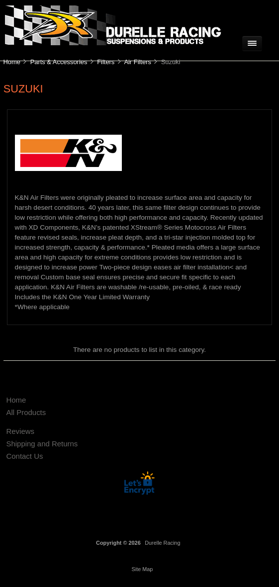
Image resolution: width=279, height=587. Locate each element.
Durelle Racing (162, 543)
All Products (26, 412)
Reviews (20, 431)
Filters (105, 62)
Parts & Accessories (59, 62)
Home (11, 62)
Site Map (142, 569)
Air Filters (137, 62)
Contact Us (24, 456)
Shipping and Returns (42, 443)
